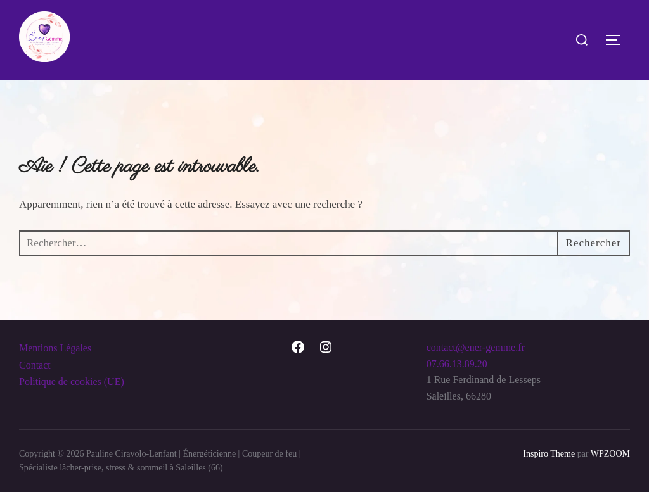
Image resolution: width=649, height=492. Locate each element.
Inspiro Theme (549, 453)
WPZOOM (610, 453)
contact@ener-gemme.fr (476, 347)
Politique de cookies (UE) (71, 381)
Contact (35, 365)
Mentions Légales (55, 348)
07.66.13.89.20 (457, 363)
